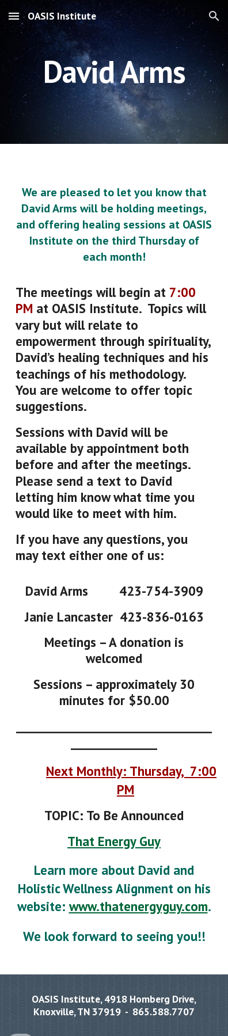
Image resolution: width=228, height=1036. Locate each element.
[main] (113, 72)
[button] (14, 16)
